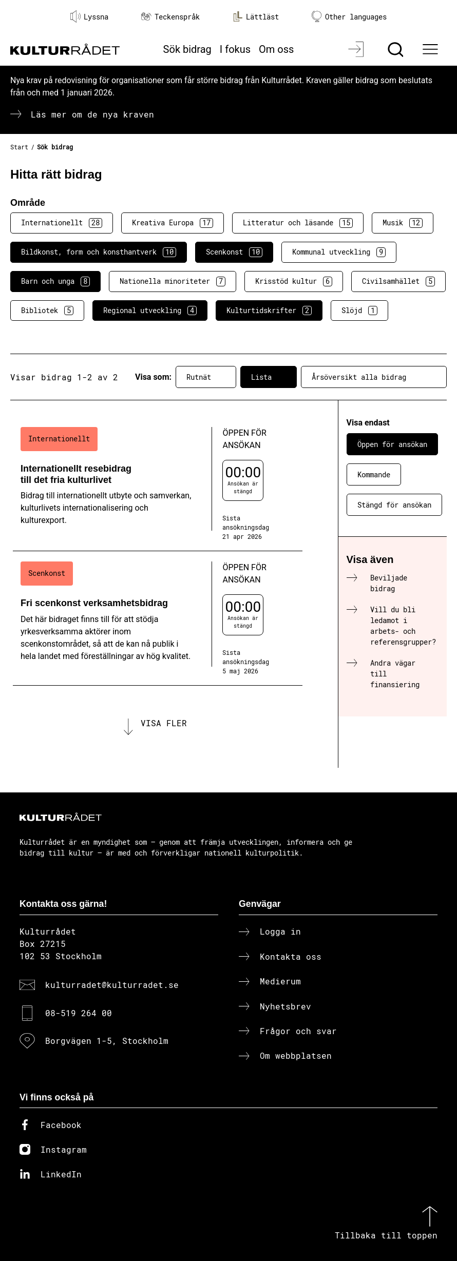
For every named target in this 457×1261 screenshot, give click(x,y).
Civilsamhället (398, 281)
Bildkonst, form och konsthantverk (98, 252)
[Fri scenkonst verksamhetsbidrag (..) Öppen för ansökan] (157, 618)
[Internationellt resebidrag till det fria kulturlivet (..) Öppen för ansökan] (157, 484)
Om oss (276, 49)
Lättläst (256, 16)
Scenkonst (234, 252)
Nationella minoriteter (172, 281)
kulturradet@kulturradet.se (112, 984)
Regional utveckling (150, 310)
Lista (268, 377)
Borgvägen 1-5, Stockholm (106, 1040)
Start (19, 147)
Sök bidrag (187, 49)
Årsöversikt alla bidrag (374, 377)
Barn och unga (55, 281)
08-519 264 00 (78, 1012)
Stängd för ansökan (394, 505)
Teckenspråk (170, 17)
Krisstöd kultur (293, 281)
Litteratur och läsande (298, 223)
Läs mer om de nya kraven (92, 114)
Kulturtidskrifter (269, 310)
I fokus (235, 49)
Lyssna (89, 16)
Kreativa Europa (172, 223)
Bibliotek (47, 310)
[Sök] (397, 49)
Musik (403, 223)
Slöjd (359, 310)
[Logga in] (357, 49)
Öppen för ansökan (392, 444)
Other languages (349, 17)
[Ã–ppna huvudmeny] (431, 49)
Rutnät (205, 377)
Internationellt (61, 223)
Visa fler (164, 722)
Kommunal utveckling (339, 252)
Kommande (373, 474)
